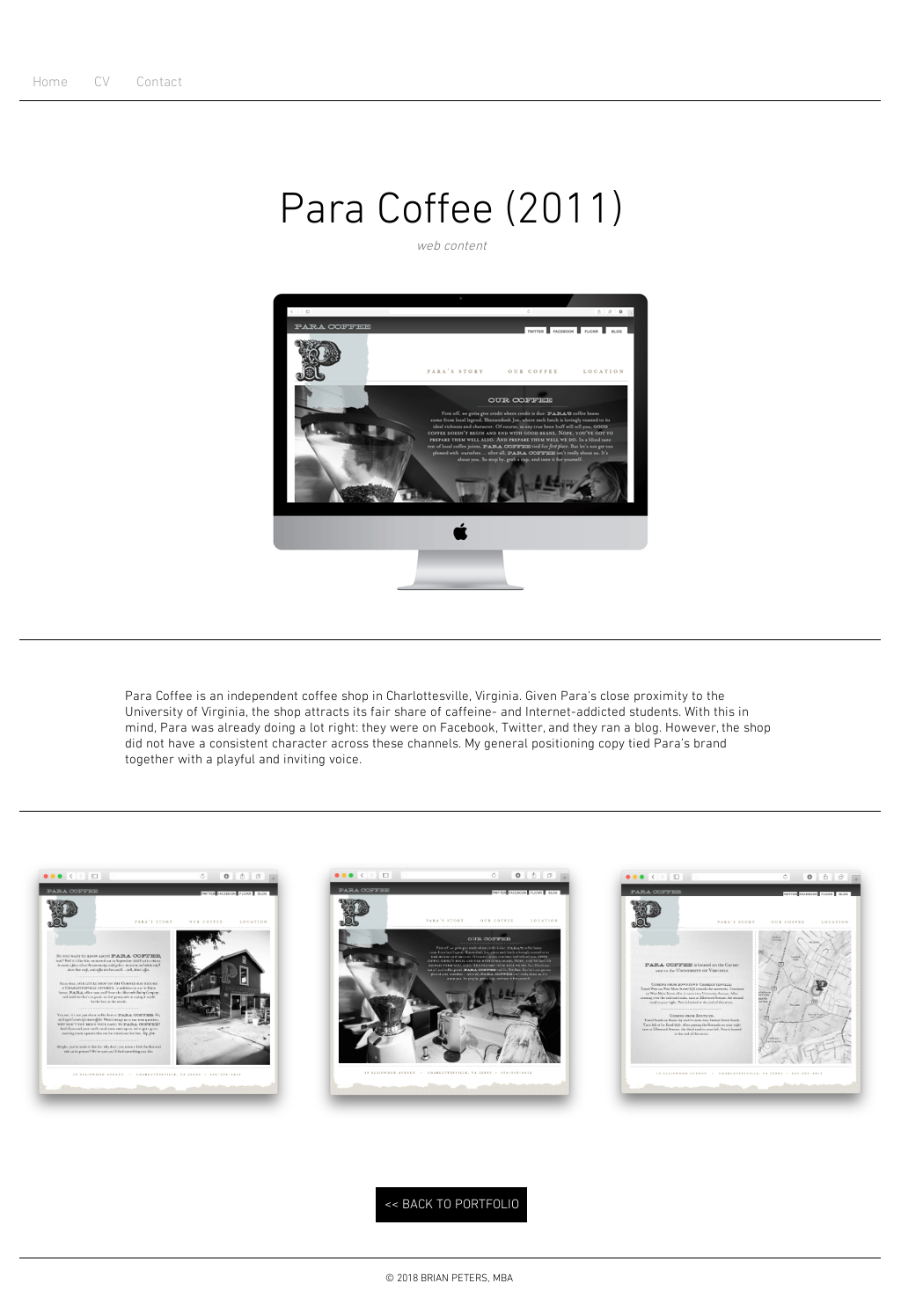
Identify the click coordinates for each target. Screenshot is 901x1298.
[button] (158, 990)
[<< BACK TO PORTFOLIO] (451, 1204)
